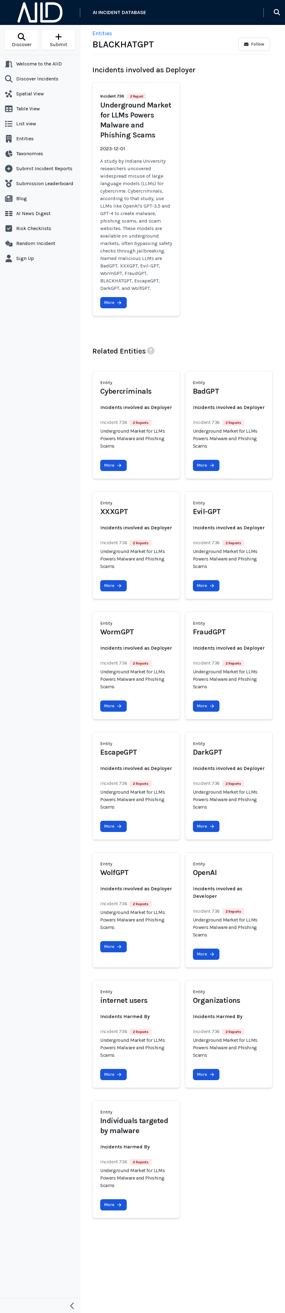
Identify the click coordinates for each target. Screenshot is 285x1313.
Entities (102, 33)
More (113, 302)
